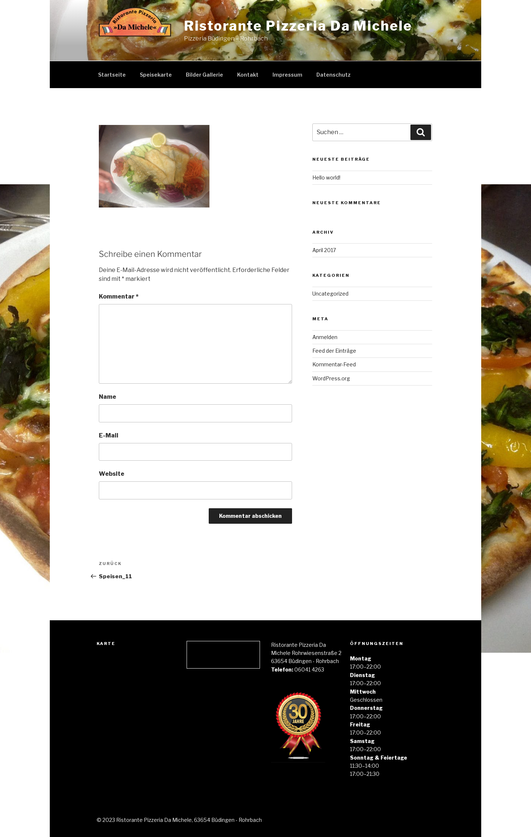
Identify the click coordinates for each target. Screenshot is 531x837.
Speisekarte (156, 75)
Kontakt (247, 75)
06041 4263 (309, 669)
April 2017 (324, 250)
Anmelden (324, 337)
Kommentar (119, 296)
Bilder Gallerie (204, 75)
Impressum (287, 75)
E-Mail (108, 435)
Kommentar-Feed (334, 364)
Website (111, 473)
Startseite (112, 75)
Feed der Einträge (334, 351)
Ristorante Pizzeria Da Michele (298, 26)
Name (107, 396)
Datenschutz (333, 75)
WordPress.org (331, 378)
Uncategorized (330, 293)
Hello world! (326, 177)
